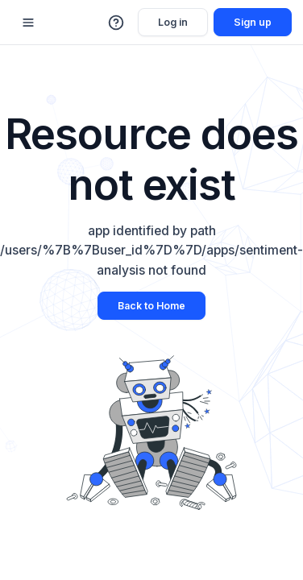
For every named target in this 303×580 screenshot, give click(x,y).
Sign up (253, 22)
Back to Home (151, 306)
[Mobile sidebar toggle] (28, 22)
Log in (173, 22)
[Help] (117, 22)
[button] (117, 22)
